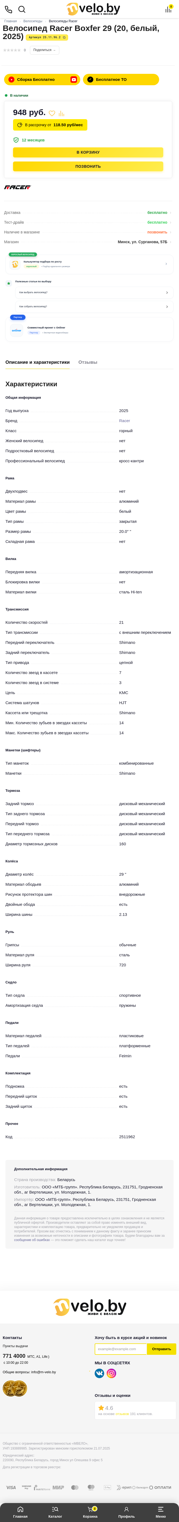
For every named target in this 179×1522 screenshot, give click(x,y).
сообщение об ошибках (32, 1240)
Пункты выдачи (15, 1346)
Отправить (161, 1349)
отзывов (122, 1414)
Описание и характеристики (37, 362)
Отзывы (87, 362)
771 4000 (14, 1356)
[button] (89, 329)
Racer (124, 420)
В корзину (88, 152)
